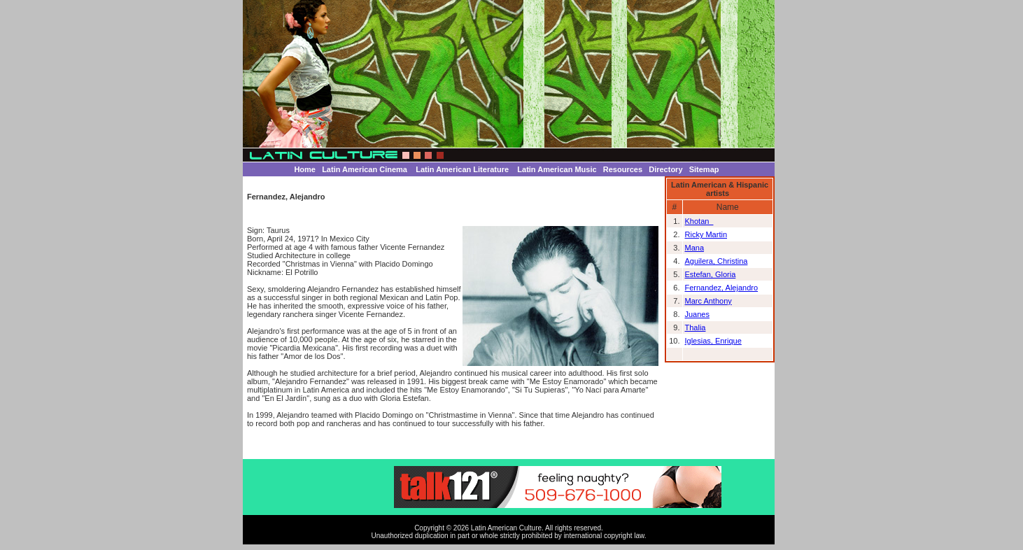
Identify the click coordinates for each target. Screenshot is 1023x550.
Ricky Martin (706, 234)
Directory (665, 169)
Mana (695, 248)
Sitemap (704, 169)
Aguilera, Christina (716, 261)
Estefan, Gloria (710, 274)
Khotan (699, 221)
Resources (622, 169)
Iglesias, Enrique (713, 341)
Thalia (695, 327)
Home (305, 169)
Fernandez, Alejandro (722, 287)
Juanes (697, 314)
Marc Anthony (708, 301)
